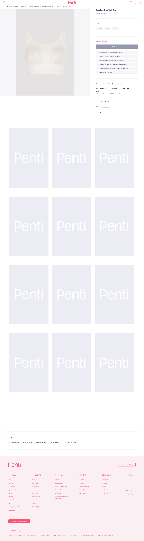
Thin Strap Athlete (47, 6)
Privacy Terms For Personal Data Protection (22, 535)
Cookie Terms (44, 535)
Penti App (129, 475)
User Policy (73, 535)
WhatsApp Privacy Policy (106, 535)
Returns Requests (84, 486)
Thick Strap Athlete (69, 442)
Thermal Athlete (40, 442)
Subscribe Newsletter (20, 521)
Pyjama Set (12, 490)
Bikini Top (35, 493)
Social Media (107, 475)
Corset (10, 496)
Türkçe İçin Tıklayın (128, 465)
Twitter (104, 486)
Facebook (105, 483)
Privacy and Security (59, 535)
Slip (9, 503)
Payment (81, 480)
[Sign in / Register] (135, 2)
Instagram (105, 480)
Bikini (33, 480)
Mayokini (34, 490)
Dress (34, 503)
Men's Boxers (36, 500)
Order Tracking (83, 490)
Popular (12, 475)
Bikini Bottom (36, 496)
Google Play (129, 494)
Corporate (59, 475)
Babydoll (11, 500)
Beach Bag (35, 507)
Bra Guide (11, 510)
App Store (128, 490)
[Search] (8, 2)
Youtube (104, 490)
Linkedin (105, 493)
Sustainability (59, 483)
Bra (9, 480)
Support (82, 475)
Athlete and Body (34, 6)
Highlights (36, 475)
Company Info (59, 493)
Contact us (82, 493)
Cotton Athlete (54, 442)
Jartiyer (11, 483)
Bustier (10, 493)
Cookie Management (87, 535)
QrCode (130, 483)
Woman (15, 6)
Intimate (23, 6)
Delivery (81, 483)
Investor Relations (61, 486)
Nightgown (11, 486)
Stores (57, 480)
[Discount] (13, 2)
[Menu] (3, 2)
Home (8, 6)
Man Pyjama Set (13, 507)
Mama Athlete (27, 442)
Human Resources (61, 490)
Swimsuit (35, 483)
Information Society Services (61, 498)
